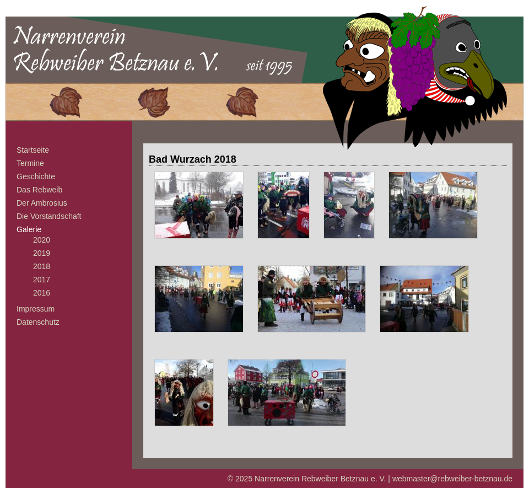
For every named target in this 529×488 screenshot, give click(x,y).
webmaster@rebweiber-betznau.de (452, 478)
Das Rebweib (39, 189)
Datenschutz (38, 322)
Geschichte (36, 176)
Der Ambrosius (42, 203)
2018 (41, 266)
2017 (41, 279)
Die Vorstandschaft (49, 216)
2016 (41, 292)
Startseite (33, 150)
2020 (41, 239)
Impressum (36, 308)
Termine (30, 163)
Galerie (29, 229)
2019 (41, 253)
